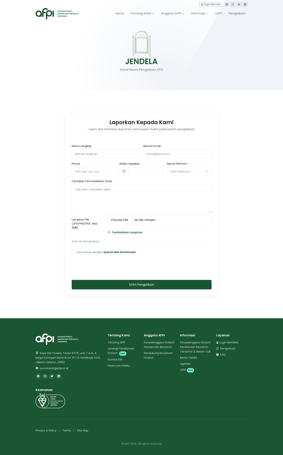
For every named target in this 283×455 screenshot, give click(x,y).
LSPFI (218, 13)
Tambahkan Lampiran (125, 232)
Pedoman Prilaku (119, 366)
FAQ (221, 355)
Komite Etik (115, 359)
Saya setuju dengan (106, 252)
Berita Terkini (188, 358)
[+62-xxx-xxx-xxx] (94, 171)
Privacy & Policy (46, 430)
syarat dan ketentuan (119, 252)
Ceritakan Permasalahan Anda (92, 181)
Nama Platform (177, 164)
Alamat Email (152, 146)
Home (119, 13)
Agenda (185, 364)
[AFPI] (57, 13)
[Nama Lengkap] (106, 154)
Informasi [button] (198, 13)
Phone (76, 164)
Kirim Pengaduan (141, 284)
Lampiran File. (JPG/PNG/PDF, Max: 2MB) (85, 223)
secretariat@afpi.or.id (52, 368)
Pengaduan (236, 13)
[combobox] (189, 172)
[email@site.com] (177, 154)
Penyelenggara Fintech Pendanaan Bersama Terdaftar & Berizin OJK (195, 347)
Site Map (82, 430)
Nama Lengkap (81, 146)
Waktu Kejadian (129, 164)
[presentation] (100, 264)
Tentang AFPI (116, 342)
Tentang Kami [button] (140, 13)
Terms (66, 430)
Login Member (210, 4)
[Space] (57, 339)
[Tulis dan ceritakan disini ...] (142, 199)
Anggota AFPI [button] (171, 13)
